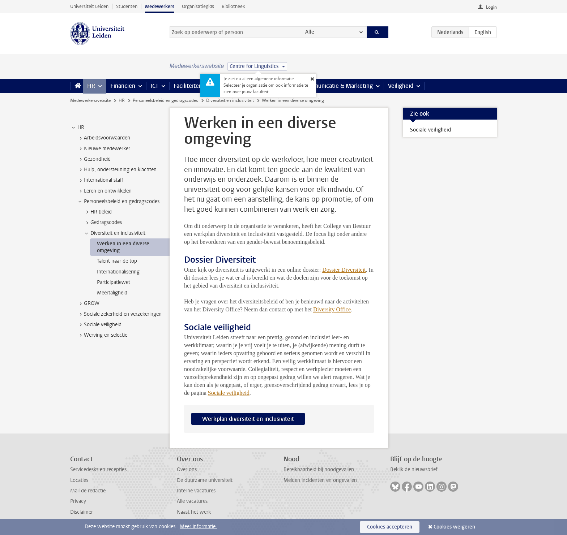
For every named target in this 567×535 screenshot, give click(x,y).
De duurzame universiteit (205, 480)
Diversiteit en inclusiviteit (230, 100)
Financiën (122, 86)
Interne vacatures (196, 490)
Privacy (78, 501)
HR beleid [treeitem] (98, 212)
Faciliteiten (188, 86)
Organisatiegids (198, 6)
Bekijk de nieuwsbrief (414, 469)
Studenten (126, 6)
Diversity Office (332, 309)
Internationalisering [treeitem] (118, 271)
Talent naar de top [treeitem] (117, 261)
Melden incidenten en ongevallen (320, 480)
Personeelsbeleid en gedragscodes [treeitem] (118, 201)
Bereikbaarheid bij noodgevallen (319, 469)
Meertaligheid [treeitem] (112, 292)
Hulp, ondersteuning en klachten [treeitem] (117, 169)
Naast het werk (194, 512)
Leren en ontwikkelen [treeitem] (104, 191)
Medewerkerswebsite (90, 100)
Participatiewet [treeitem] (113, 282)
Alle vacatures (192, 501)
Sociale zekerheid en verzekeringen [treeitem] (119, 314)
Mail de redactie (88, 490)
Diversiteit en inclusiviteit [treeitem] (114, 233)
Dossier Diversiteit (344, 270)
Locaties (79, 480)
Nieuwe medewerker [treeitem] (103, 148)
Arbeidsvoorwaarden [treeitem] (103, 138)
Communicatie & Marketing (337, 86)
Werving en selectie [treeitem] (102, 335)
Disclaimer (81, 512)
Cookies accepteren (389, 526)
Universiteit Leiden (89, 6)
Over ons (187, 469)
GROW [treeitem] (88, 303)
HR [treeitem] (77, 127)
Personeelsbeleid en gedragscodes (165, 100)
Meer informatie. (198, 526)
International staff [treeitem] (100, 180)
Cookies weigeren (454, 526)
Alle (309, 32)
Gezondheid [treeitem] (94, 159)
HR (91, 86)
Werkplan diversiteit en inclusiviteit (248, 419)
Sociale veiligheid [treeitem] (99, 324)
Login (491, 7)
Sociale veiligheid (229, 393)
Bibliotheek (233, 6)
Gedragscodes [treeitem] (103, 222)
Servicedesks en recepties (98, 469)
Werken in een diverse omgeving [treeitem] (123, 247)
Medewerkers (159, 6)
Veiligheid (400, 86)
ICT (154, 86)
